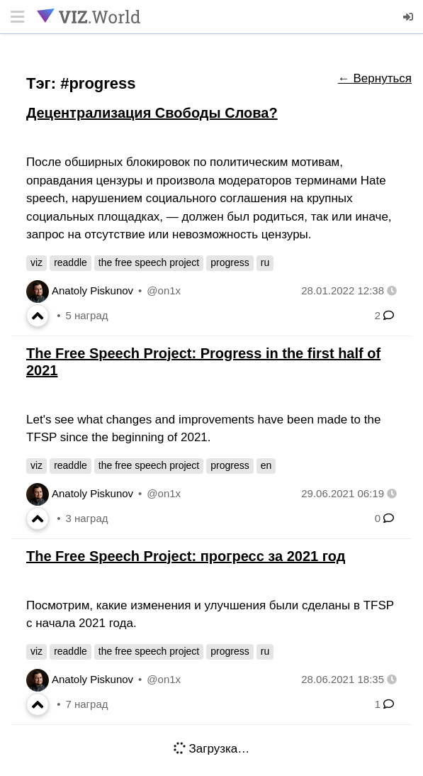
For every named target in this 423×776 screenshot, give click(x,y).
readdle (70, 262)
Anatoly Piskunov (92, 290)
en (266, 465)
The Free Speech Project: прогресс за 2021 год (185, 556)
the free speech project (148, 262)
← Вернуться (375, 78)
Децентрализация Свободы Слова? (152, 113)
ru (265, 262)
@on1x (164, 290)
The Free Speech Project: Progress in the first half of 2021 (203, 361)
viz (36, 262)
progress (229, 262)
